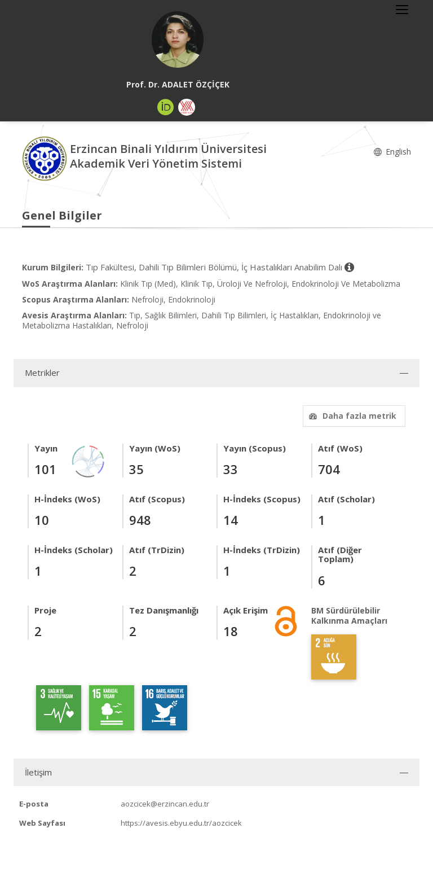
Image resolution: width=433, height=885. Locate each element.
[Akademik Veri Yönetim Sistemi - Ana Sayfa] (46, 157)
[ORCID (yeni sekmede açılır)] (165, 107)
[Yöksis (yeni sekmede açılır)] (186, 107)
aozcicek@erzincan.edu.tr (165, 804)
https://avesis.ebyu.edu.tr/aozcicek (181, 823)
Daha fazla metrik (351, 415)
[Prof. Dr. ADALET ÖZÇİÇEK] (177, 39)
